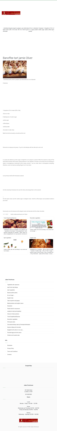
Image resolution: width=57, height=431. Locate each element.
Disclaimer (9, 345)
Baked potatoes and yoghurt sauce (15, 303)
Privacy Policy (10, 348)
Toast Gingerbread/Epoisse (13, 316)
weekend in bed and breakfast (14, 311)
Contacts (9, 354)
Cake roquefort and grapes (13, 300)
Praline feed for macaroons (13, 308)
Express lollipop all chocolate (14, 327)
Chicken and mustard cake (13, 335)
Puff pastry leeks (11, 321)
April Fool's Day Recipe (12, 287)
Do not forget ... (10, 295)
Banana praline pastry (12, 292)
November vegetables (12, 319)
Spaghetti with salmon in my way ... (15, 329)
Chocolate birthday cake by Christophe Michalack (18, 324)
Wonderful (9, 306)
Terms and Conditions (12, 351)
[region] (28, 44)
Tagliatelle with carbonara (13, 284)
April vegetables (11, 290)
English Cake (10, 298)
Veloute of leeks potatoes (13, 314)
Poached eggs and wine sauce (14, 332)
